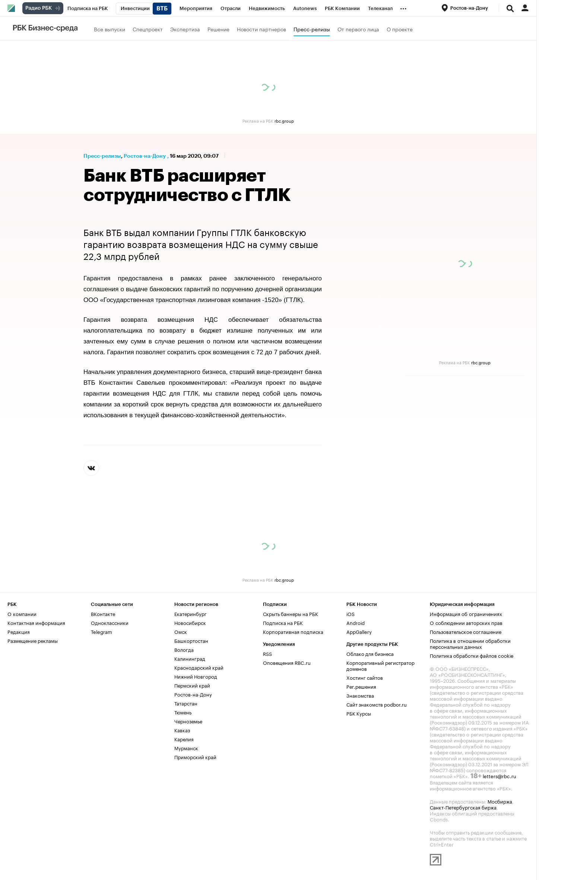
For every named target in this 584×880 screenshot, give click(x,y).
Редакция (18, 631)
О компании (21, 613)
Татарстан (185, 703)
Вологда (184, 649)
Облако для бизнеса (370, 653)
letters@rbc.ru (499, 775)
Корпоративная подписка (293, 631)
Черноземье (188, 721)
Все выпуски (109, 29)
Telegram (101, 631)
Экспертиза (185, 29)
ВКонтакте (103, 613)
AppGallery (359, 631)
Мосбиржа (500, 801)
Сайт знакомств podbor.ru (376, 704)
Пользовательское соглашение (465, 631)
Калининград (189, 658)
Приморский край (195, 756)
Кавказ (182, 729)
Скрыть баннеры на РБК (290, 613)
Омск (180, 631)
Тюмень (182, 712)
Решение (218, 29)
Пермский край (192, 685)
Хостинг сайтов (364, 677)
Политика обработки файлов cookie (472, 655)
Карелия (184, 738)
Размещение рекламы (32, 640)
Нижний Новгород (195, 676)
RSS (267, 653)
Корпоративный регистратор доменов (380, 665)
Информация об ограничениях (466, 613)
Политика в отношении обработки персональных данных (470, 643)
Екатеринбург (190, 613)
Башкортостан (191, 640)
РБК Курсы (358, 713)
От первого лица (358, 29)
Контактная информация (36, 622)
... (403, 7)
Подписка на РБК (283, 622)
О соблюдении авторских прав (466, 622)
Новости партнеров (261, 29)
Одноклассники (109, 622)
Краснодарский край (198, 667)
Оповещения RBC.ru (287, 662)
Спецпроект (148, 29)
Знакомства (360, 695)
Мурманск (186, 747)
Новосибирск (190, 622)
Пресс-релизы (311, 29)
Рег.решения (361, 686)
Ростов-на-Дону (145, 155)
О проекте (400, 29)
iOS (350, 613)
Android (355, 622)
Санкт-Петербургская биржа (463, 807)
